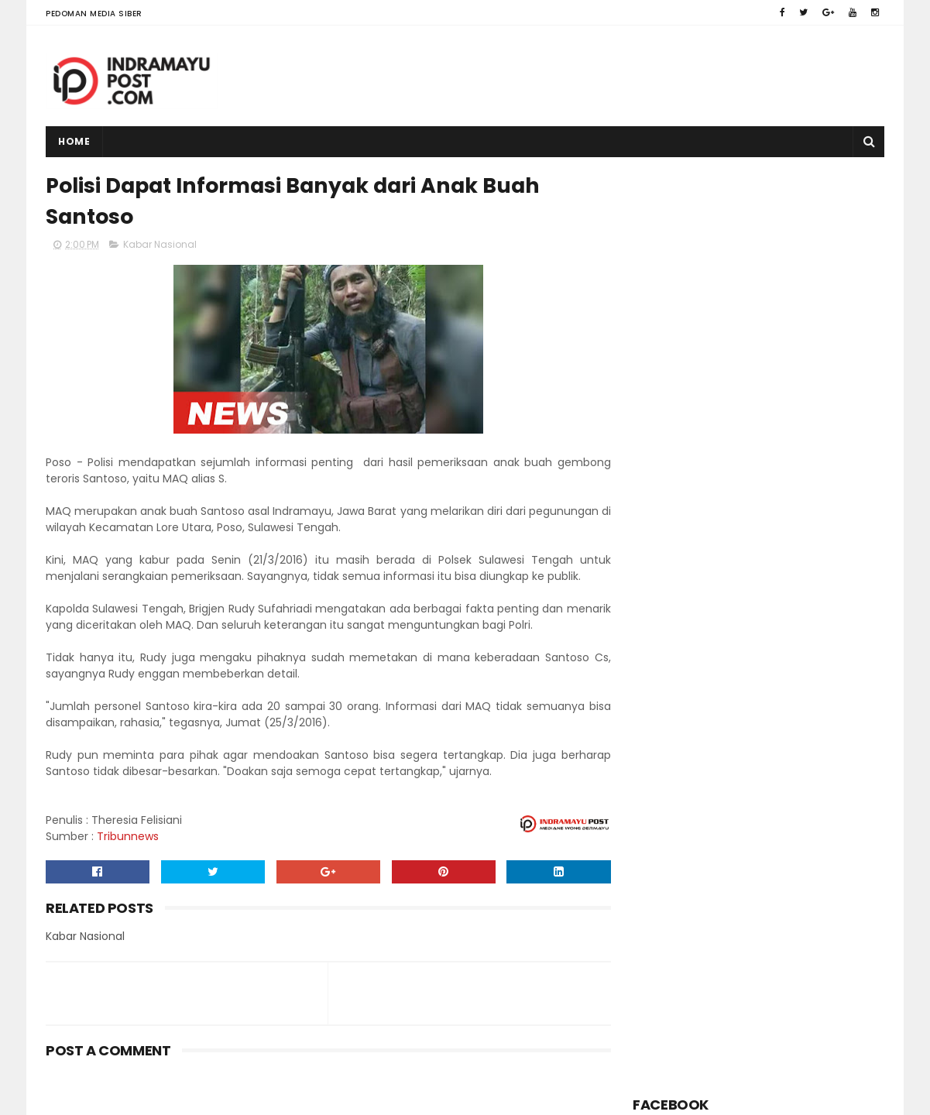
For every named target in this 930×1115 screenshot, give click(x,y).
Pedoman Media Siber (94, 13)
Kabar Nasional (160, 245)
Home (74, 141)
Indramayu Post (143, 1095)
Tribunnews (128, 837)
